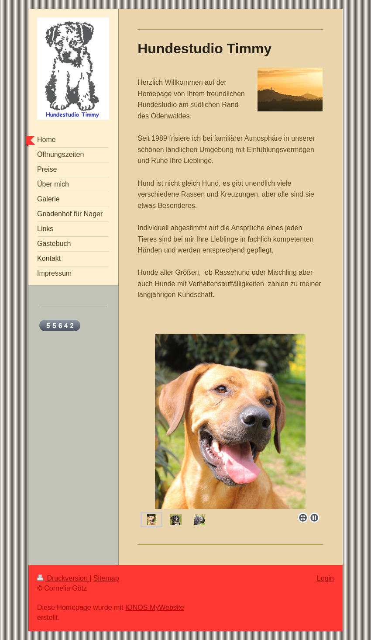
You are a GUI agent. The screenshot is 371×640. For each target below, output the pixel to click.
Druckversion (63, 578)
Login (325, 578)
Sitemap (106, 578)
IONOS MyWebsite (154, 607)
